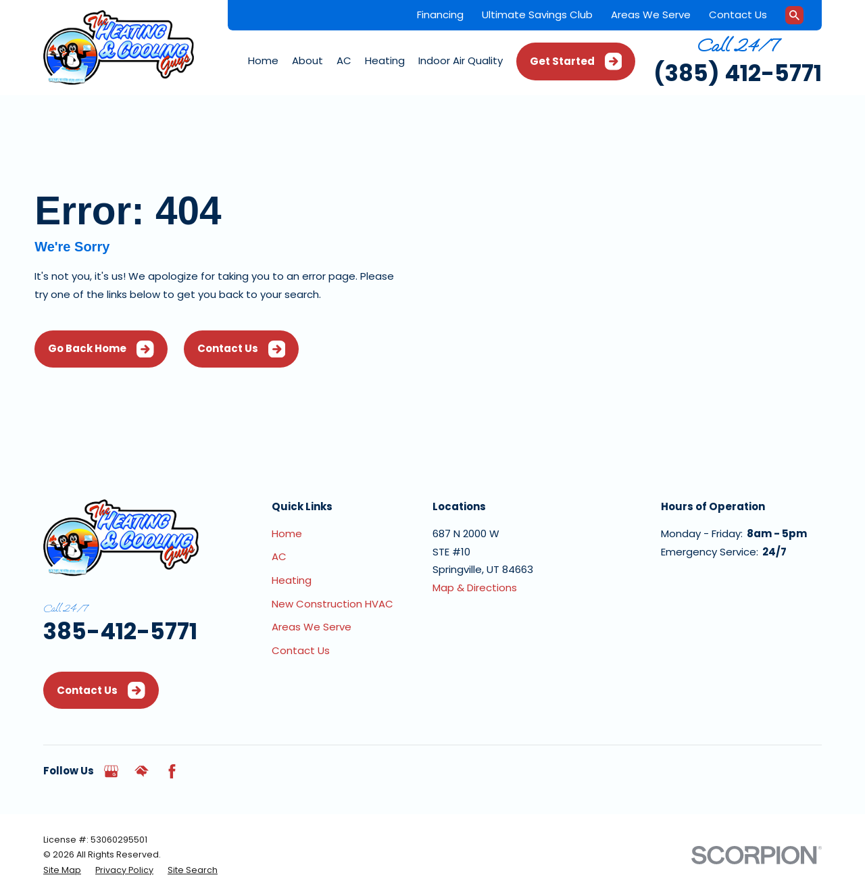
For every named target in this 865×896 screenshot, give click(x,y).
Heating (292, 580)
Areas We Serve (651, 14)
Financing (440, 14)
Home (287, 533)
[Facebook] (172, 771)
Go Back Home (101, 349)
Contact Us (738, 14)
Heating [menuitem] (385, 60)
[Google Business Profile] (111, 771)
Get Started (576, 61)
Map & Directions (474, 587)
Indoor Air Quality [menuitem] (460, 60)
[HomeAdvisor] (141, 771)
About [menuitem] (307, 60)
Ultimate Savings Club (537, 14)
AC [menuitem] (344, 60)
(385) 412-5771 (737, 73)
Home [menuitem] (263, 60)
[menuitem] (62, 870)
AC (279, 556)
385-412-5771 (120, 631)
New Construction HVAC (332, 604)
